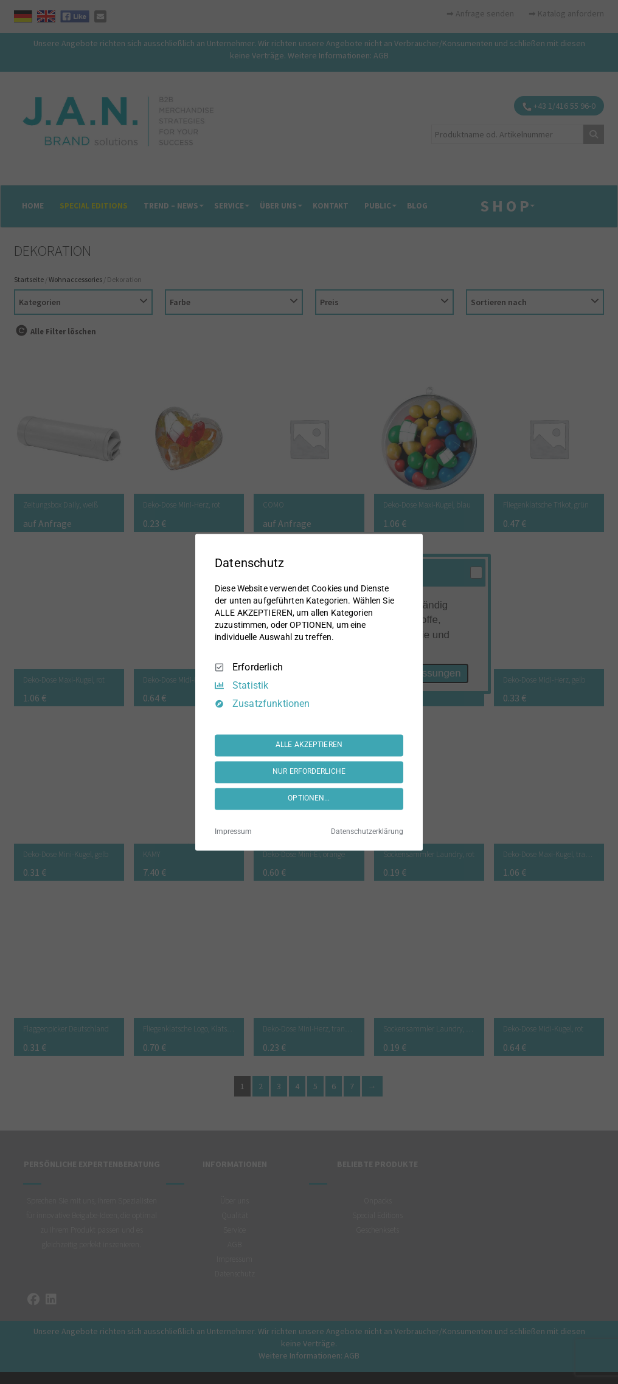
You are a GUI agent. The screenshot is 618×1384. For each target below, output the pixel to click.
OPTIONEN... (309, 798)
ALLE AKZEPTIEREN (309, 745)
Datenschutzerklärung (367, 831)
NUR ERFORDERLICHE (309, 772)
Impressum (233, 831)
